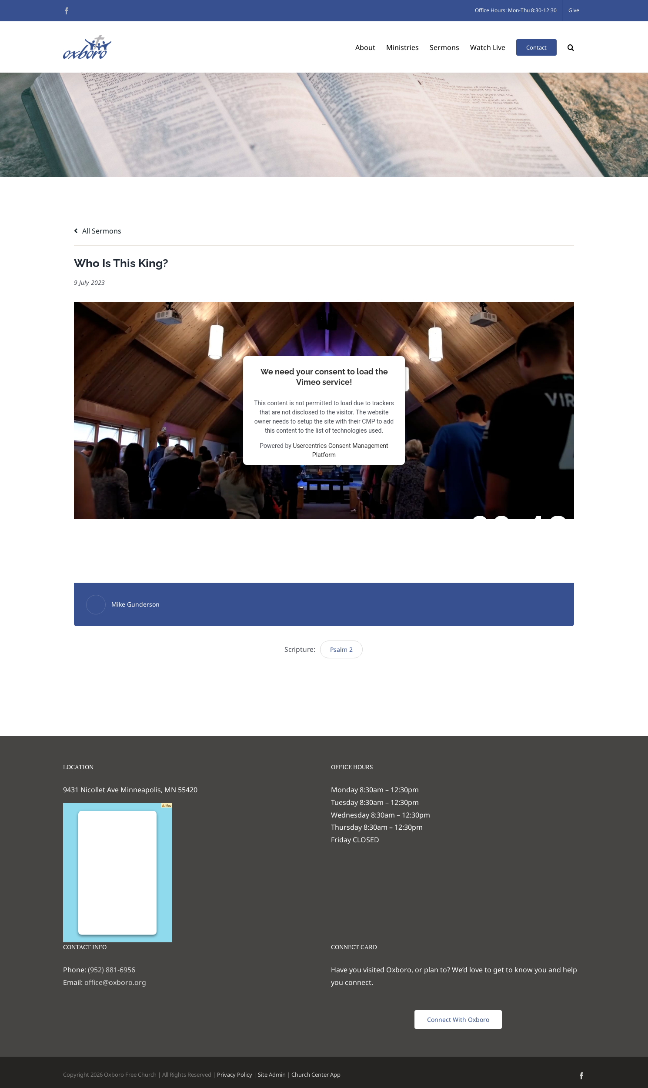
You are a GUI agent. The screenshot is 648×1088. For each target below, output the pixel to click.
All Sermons (97, 231)
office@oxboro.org (115, 982)
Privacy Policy (234, 1074)
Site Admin (272, 1074)
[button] (571, 46)
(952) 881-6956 (111, 970)
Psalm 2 (341, 649)
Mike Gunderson (135, 604)
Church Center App (316, 1074)
